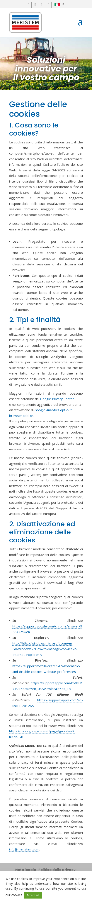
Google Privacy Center (57, 399)
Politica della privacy (56, 869)
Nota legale (25, 869)
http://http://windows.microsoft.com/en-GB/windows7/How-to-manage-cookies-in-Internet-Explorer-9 (45, 649)
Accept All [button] (33, 895)
